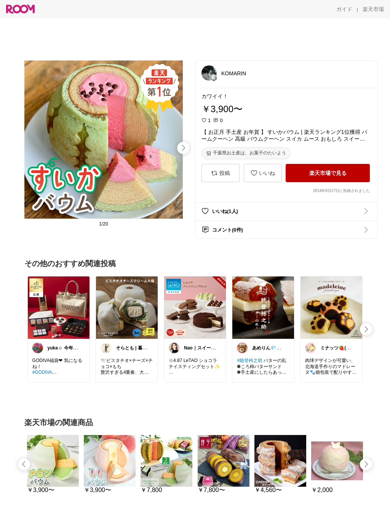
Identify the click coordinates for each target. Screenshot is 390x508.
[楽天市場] (373, 9)
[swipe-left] (24, 464)
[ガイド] (344, 9)
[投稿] (220, 173)
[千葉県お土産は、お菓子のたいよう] (246, 153)
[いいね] (263, 173)
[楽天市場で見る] (328, 173)
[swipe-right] (183, 148)
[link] (59, 307)
